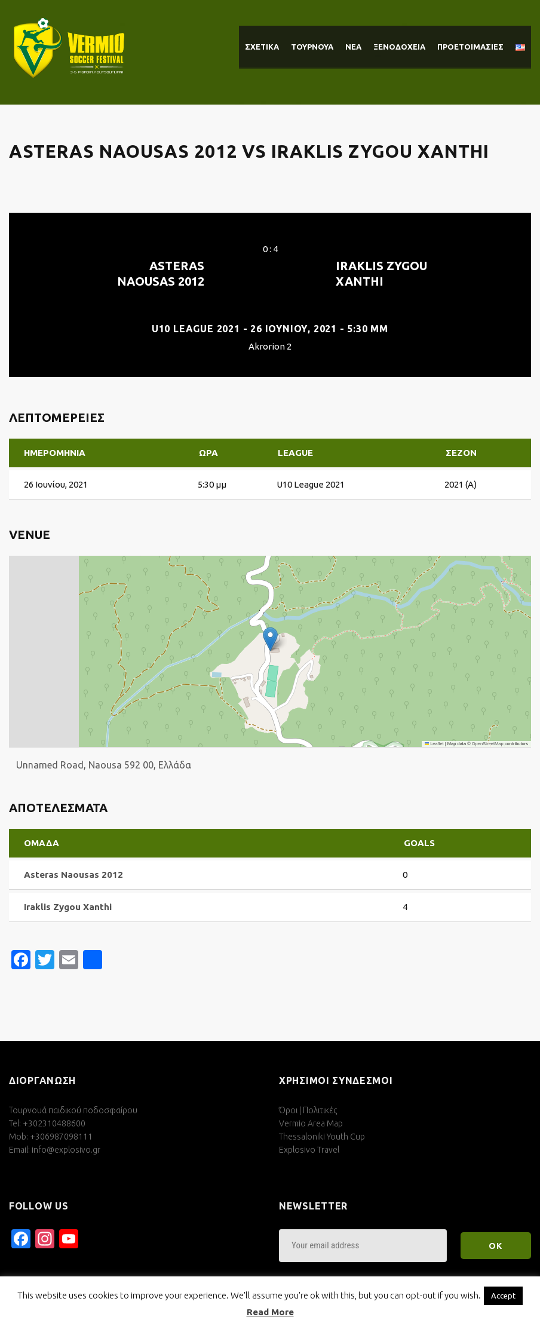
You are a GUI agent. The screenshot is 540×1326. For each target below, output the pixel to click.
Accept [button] (503, 1295)
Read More (270, 1312)
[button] (270, 639)
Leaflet (434, 743)
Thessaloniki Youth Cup (322, 1136)
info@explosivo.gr (66, 1149)
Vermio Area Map (311, 1123)
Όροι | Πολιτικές (308, 1110)
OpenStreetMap (488, 743)
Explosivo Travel (309, 1149)
